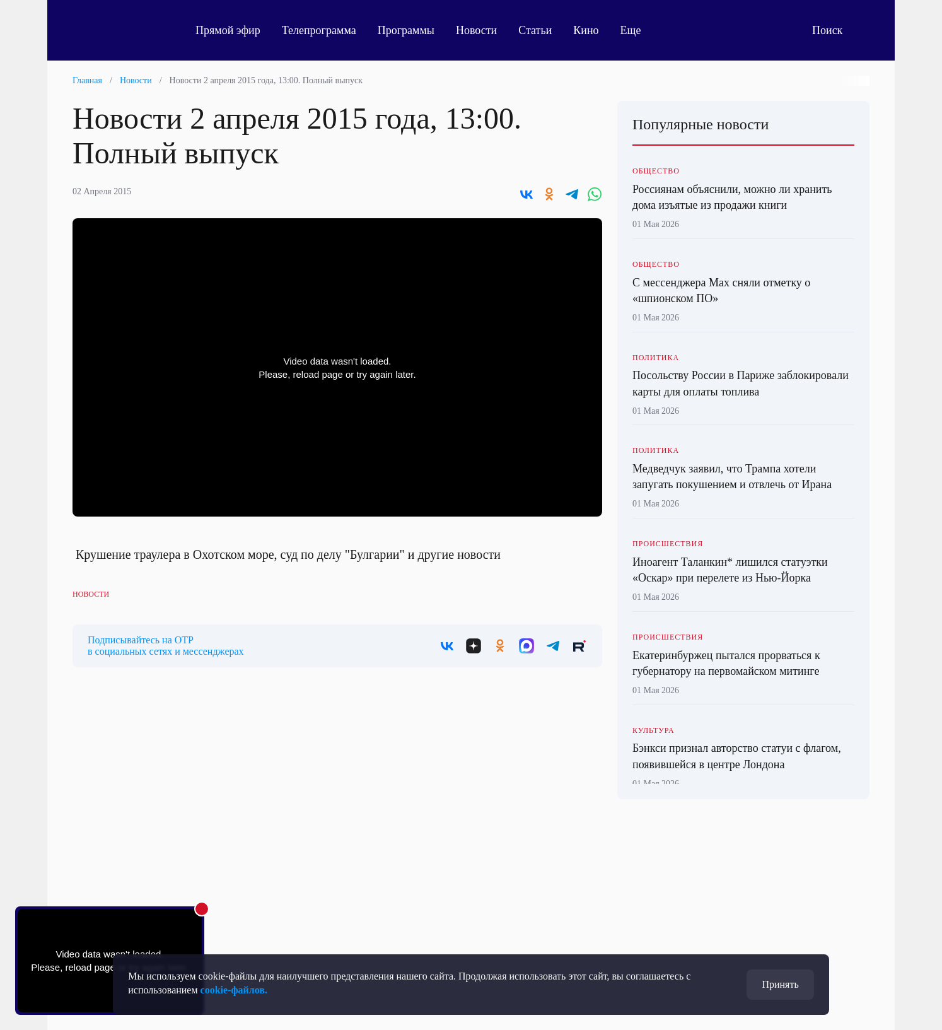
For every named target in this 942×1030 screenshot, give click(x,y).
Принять (780, 984)
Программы (406, 30)
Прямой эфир (227, 30)
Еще (637, 30)
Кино (585, 30)
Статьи (535, 30)
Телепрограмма (319, 30)
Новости (476, 30)
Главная (87, 80)
